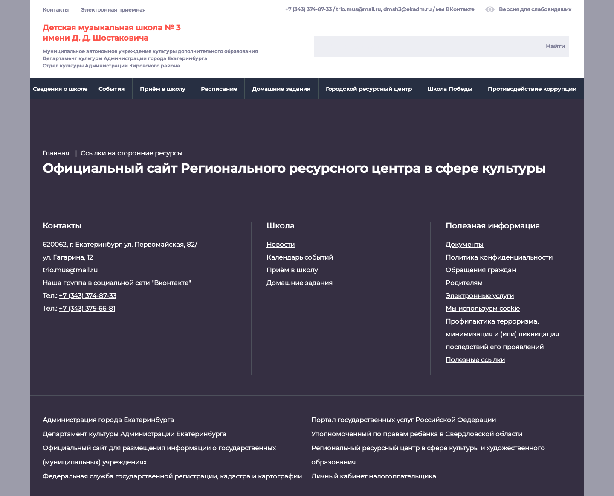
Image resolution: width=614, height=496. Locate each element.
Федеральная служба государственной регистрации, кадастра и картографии (172, 476)
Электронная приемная (113, 9)
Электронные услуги (480, 296)
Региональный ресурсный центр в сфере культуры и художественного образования (428, 455)
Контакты (56, 9)
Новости (280, 244)
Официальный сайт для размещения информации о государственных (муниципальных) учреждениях (159, 455)
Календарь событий (299, 257)
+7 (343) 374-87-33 (308, 9)
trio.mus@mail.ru (70, 270)
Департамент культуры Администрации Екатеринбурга (134, 434)
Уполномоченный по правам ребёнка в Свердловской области (416, 434)
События (111, 88)
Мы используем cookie (483, 308)
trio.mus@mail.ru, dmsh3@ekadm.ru (384, 9)
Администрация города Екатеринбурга (108, 420)
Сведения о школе (60, 88)
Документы (465, 244)
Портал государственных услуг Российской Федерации (403, 420)
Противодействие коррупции (532, 88)
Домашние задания (281, 88)
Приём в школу (162, 88)
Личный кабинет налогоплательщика (373, 476)
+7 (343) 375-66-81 (87, 308)
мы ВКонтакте (455, 9)
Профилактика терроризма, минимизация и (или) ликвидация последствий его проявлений (502, 334)
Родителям (464, 283)
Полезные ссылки (475, 360)
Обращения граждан (481, 270)
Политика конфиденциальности (499, 257)
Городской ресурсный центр (369, 88)
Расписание (219, 88)
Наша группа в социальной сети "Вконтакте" (117, 283)
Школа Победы (449, 88)
